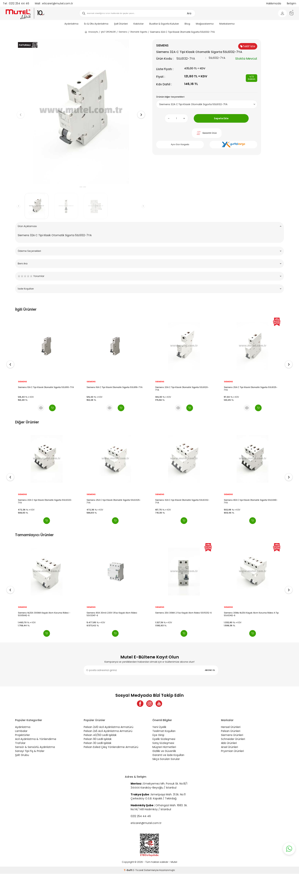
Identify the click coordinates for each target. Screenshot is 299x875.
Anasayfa (91, 32)
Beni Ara (149, 263)
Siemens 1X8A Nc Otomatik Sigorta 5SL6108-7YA (42, 387)
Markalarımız (227, 23)
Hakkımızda (273, 3)
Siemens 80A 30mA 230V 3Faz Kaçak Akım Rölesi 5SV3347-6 (180, 614)
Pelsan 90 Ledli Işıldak (98, 740)
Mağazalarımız (205, 23)
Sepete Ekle (221, 118)
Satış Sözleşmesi (163, 744)
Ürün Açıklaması (149, 226)
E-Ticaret (138, 871)
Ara (189, 13)
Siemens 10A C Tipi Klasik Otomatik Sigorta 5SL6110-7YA (114, 387)
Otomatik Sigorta (138, 31)
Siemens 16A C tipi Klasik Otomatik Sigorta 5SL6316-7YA (46, 500)
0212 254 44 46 (16, 3)
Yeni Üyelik (159, 728)
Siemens (123, 31)
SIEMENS (22, 381)
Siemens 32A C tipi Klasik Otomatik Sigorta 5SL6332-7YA (251, 501)
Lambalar (21, 732)
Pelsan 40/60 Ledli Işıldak (100, 736)
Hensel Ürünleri (230, 728)
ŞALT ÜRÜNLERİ (108, 31)
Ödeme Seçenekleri (149, 251)
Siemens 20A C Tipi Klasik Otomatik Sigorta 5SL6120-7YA (250, 388)
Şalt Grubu (22, 756)
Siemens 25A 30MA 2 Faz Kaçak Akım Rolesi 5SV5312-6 (252, 613)
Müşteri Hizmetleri (164, 748)
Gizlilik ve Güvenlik (164, 752)
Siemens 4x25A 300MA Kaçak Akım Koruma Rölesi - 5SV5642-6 (113, 614)
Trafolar (20, 744)
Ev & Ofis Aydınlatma (96, 23)
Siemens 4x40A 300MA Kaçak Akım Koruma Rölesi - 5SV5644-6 (44, 614)
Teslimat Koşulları (163, 732)
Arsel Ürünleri (229, 748)
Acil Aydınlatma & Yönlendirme (35, 740)
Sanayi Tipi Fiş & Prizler (29, 752)
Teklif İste (247, 46)
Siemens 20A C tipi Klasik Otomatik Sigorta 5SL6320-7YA (114, 501)
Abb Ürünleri (229, 744)
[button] (21, 114)
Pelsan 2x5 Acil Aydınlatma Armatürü (108, 732)
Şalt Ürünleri (121, 23)
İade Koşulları (149, 288)
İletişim (291, 3)
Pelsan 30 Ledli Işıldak (97, 744)
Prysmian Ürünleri (232, 752)
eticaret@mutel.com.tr (54, 3)
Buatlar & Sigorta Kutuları (164, 23)
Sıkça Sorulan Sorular (166, 760)
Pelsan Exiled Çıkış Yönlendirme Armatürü (111, 748)
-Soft (128, 871)
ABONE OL (210, 670)
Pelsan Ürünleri (230, 732)
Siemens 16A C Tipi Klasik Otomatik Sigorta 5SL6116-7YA (183, 387)
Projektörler (22, 736)
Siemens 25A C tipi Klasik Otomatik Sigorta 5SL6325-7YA (182, 501)
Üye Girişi (158, 736)
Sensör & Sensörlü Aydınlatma (35, 748)
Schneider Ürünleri (233, 740)
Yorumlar (149, 276)
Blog (187, 23)
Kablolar (138, 23)
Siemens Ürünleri (232, 736)
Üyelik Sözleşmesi (163, 740)
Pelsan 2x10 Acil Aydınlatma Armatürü (108, 728)
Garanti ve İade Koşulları (168, 756)
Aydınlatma (71, 23)
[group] (81, 111)
